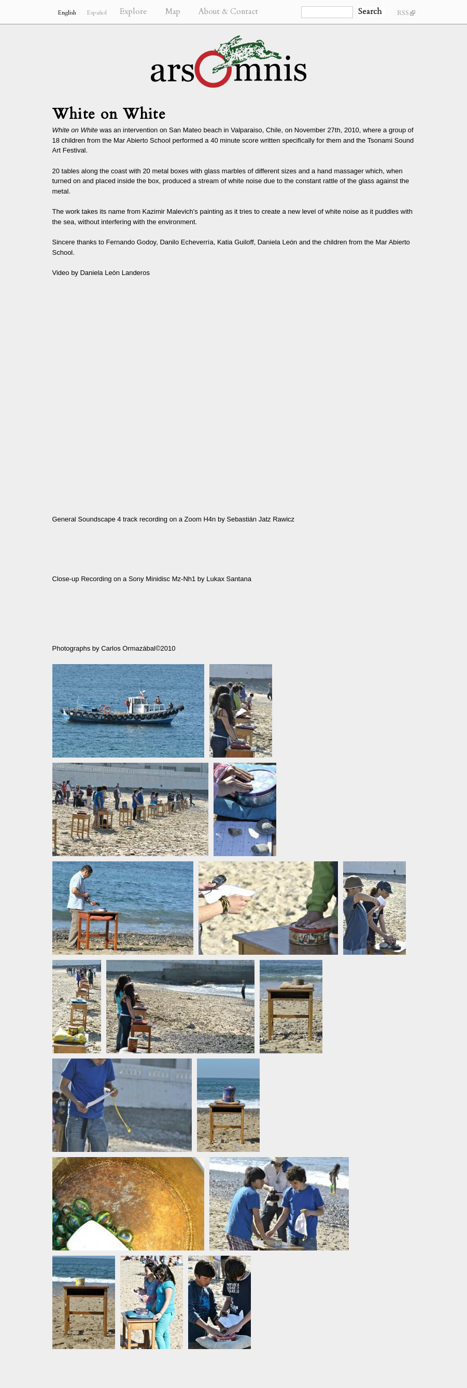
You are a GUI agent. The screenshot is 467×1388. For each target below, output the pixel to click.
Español (97, 12)
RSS (406, 13)
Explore (133, 11)
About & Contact (228, 11)
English (67, 12)
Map (172, 11)
